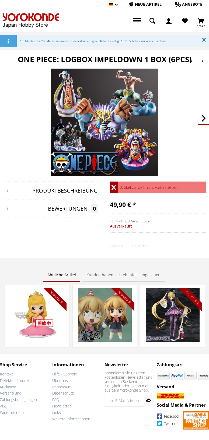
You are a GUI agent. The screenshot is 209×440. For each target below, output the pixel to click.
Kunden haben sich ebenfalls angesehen (123, 274)
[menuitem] (145, 4)
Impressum (61, 386)
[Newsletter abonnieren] (149, 400)
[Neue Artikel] (145, 4)
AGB (3, 406)
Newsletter (61, 406)
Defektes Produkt (15, 380)
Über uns (60, 380)
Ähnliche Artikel (61, 274)
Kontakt (6, 374)
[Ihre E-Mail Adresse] (124, 400)
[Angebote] (188, 4)
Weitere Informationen (71, 418)
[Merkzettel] (185, 21)
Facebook (168, 417)
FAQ (55, 399)
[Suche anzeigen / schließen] (152, 21)
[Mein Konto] (169, 21)
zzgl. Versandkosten (138, 221)
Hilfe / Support (64, 374)
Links (56, 412)
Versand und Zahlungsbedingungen (18, 396)
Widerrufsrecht (12, 412)
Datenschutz (63, 393)
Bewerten (140, 246)
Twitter (166, 424)
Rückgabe (8, 386)
